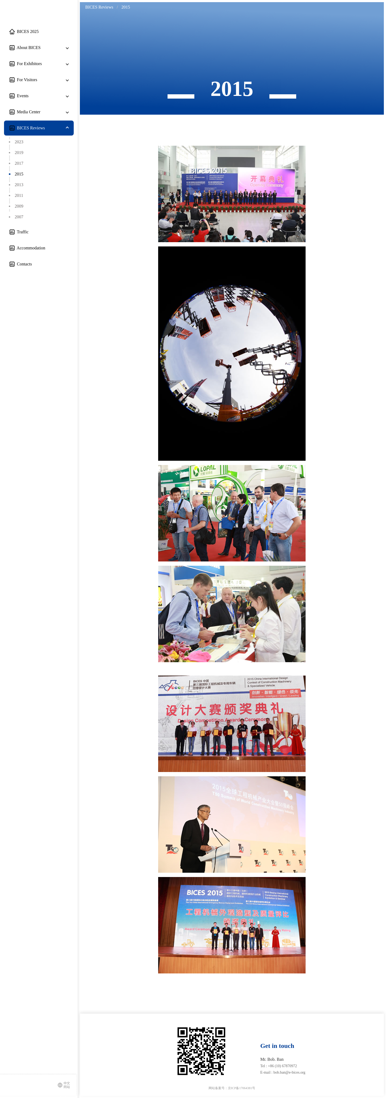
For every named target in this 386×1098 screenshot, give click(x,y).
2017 (19, 163)
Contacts (23, 264)
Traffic (21, 232)
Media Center (27, 112)
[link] (99, 7)
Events (22, 95)
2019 (19, 152)
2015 (19, 174)
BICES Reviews (30, 128)
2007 (19, 217)
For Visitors (26, 79)
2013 (19, 184)
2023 (19, 142)
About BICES (27, 47)
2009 (19, 206)
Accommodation (30, 248)
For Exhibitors (28, 63)
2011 (19, 195)
